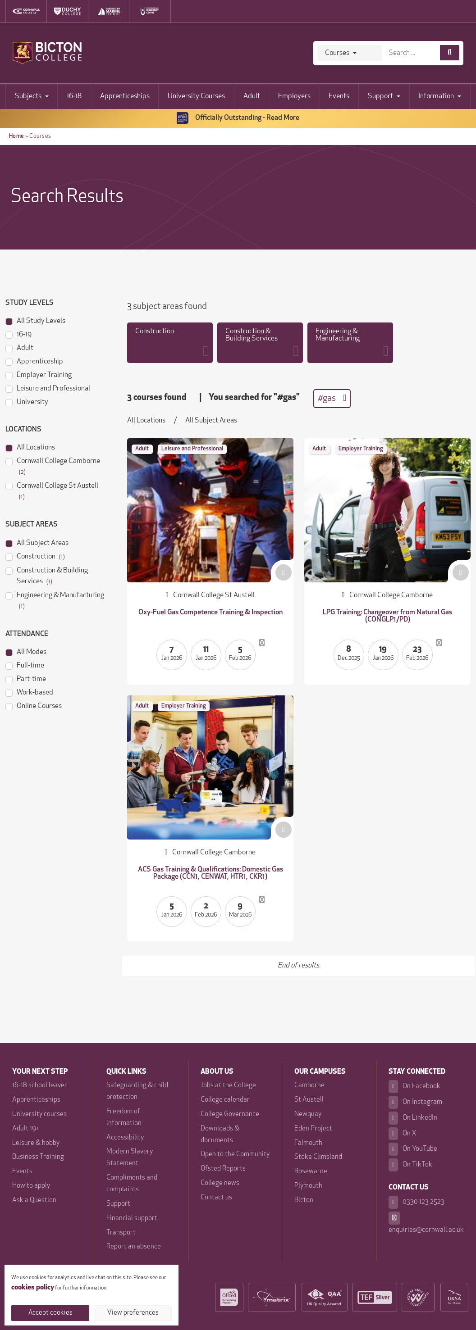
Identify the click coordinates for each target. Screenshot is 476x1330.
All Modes (25, 651)
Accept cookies (50, 1313)
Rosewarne (310, 1171)
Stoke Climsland (318, 1157)
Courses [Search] (337, 53)
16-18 (74, 96)
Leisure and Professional (47, 388)
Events (339, 96)
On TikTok (410, 1164)
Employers (294, 96)
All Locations (30, 447)
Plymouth (308, 1186)
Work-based (29, 692)
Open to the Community (235, 1154)
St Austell (309, 1100)
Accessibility (125, 1138)
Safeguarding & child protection (137, 1091)
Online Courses (33, 705)
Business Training (38, 1157)
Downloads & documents (220, 1135)
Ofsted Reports (223, 1169)
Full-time (24, 665)
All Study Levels (35, 320)
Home (16, 136)
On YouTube (413, 1149)
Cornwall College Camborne (52, 465)
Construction (35, 556)
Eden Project (313, 1129)
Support (380, 96)
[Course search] (449, 52)
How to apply (31, 1186)
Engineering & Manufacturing (54, 599)
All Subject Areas (37, 542)
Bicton (303, 1200)
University (26, 401)
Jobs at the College (228, 1085)
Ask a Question (34, 1200)
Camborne (309, 1085)
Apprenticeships (125, 96)
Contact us (216, 1197)
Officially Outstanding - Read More (238, 118)
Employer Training (38, 374)
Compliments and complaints (131, 1184)
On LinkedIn (413, 1118)
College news (220, 1183)
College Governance (230, 1114)
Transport (121, 1233)
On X (402, 1133)
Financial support (131, 1218)
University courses (39, 1114)
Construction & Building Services (46, 575)
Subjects (28, 96)
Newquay (307, 1114)
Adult (251, 96)
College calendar (225, 1100)
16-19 (18, 334)
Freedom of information (124, 1117)
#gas (332, 398)
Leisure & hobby (36, 1143)
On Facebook (414, 1086)
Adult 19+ (25, 1129)
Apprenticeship (34, 361)
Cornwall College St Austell (51, 490)
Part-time (25, 678)
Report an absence (133, 1247)
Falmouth (308, 1143)
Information (436, 96)
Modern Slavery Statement (129, 1157)
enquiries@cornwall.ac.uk (426, 1223)
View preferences (133, 1313)
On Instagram (415, 1102)
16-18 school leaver (39, 1085)
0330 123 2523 (416, 1202)
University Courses (196, 96)
